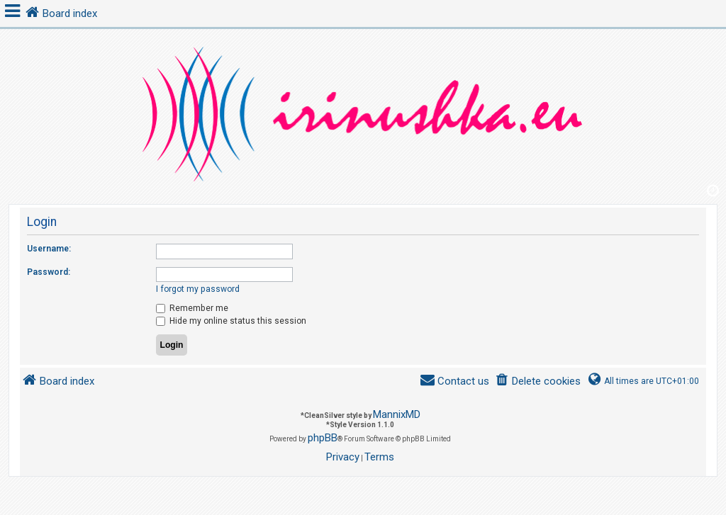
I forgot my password (198, 289)
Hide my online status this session (231, 321)
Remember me (192, 308)
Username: (49, 249)
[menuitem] (537, 381)
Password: (48, 272)
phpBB (322, 437)
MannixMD (396, 414)
